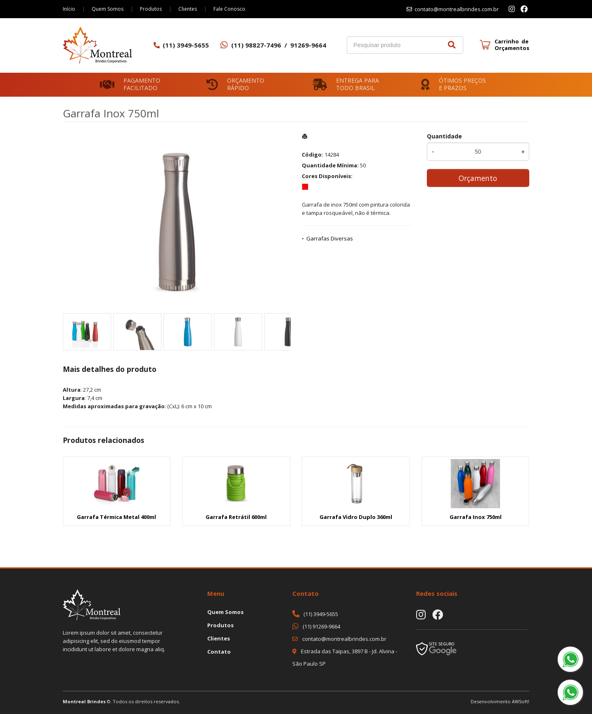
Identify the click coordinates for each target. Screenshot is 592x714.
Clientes (187, 8)
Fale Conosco (229, 8)
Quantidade (444, 136)
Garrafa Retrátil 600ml (236, 517)
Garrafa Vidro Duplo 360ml (356, 517)
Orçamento (478, 178)
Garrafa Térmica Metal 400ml (116, 517)
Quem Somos (107, 8)
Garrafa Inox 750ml (476, 517)
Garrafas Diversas (329, 238)
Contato (219, 651)
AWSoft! (520, 701)
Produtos (151, 8)
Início (69, 8)
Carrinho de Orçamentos (512, 44)
